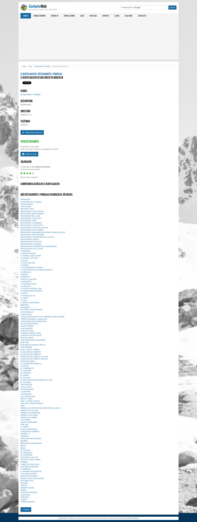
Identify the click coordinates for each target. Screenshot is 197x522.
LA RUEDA (25, 265)
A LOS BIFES (26, 420)
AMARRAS (25, 436)
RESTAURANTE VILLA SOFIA (32, 249)
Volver (25, 509)
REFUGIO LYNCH (27, 209)
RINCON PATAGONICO (29, 476)
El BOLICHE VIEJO (28, 361)
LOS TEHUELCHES (28, 396)
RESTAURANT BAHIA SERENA (32, 214)
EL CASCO (25, 366)
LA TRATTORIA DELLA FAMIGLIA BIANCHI (37, 270)
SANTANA (24, 483)
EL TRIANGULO (26, 453)
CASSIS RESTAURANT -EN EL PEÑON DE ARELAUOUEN (42, 317)
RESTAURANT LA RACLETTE (32, 225)
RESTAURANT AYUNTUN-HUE (32, 211)
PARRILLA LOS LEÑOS (29, 415)
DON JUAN (25, 342)
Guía (82, 15)
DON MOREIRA (26, 347)
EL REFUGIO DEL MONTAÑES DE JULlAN (36, 380)
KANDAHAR (25, 277)
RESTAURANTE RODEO (30, 239)
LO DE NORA (26, 392)
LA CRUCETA (26, 286)
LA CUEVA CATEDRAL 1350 (31, 289)
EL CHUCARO (26, 371)
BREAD (23, 446)
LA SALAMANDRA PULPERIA (32, 268)
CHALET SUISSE (27, 326)
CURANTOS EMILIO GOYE (31, 333)
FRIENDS (24, 462)
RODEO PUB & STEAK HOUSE (32, 478)
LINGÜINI (24, 274)
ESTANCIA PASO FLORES (30, 460)
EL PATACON (26, 378)
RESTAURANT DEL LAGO (30, 216)
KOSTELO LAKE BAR (29, 279)
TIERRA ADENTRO (28, 502)
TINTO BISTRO (26, 385)
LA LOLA (24, 300)
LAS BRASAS (26, 272)
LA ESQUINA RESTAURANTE (32, 291)
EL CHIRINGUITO (27, 368)
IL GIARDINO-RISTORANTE (31, 471)
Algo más (129, 15)
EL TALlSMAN (26, 382)
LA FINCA (24, 293)
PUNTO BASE (26, 207)
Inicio (25, 15)
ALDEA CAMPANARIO (29, 429)
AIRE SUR (24, 424)
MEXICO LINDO (26, 399)
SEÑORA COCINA (27, 488)
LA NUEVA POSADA (28, 253)
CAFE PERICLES (27, 312)
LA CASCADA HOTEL (29, 284)
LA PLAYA (24, 261)
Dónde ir (54, 15)
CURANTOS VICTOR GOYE (31, 335)
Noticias (93, 15)
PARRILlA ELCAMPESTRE (30, 413)
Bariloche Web (62, 518)
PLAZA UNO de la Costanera (31, 202)
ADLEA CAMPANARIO (29, 422)
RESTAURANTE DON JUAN (31, 242)
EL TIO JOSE (25, 450)
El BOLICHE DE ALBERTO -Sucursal (34, 357)
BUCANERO (25, 307)
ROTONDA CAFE (27, 481)
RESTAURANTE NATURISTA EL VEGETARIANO (39, 246)
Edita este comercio (32, 132)
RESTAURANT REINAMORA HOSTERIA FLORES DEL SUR (43, 232)
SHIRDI (23, 490)
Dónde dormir (40, 15)
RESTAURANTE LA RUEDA (31, 244)
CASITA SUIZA (26, 314)
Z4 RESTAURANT (27, 389)
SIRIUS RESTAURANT (29, 492)
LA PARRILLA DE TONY (29, 258)
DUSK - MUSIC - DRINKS (30, 350)
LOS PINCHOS (26, 394)
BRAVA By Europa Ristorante (31, 443)
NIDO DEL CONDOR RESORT (32, 403)
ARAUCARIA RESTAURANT (31, 439)
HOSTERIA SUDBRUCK (29, 467)
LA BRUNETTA (26, 282)
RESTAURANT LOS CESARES (32, 230)
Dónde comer (69, 15)
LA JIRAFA (24, 298)
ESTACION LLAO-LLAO (29, 457)
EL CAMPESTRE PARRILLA (31, 364)
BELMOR (24, 441)
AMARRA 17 (25, 434)
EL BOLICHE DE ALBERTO (31, 352)
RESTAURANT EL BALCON (31, 218)
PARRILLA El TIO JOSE (29, 411)
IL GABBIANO (26, 469)
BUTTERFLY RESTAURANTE (32, 310)
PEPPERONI (25, 200)
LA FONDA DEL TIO (28, 296)
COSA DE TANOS (27, 331)
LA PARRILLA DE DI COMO (31, 256)
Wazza (23, 448)
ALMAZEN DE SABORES (30, 432)
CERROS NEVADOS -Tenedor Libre (34, 319)
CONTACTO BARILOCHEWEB (128, 518)
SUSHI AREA (25, 495)
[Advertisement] (98, 39)
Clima (117, 15)
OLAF (23, 406)
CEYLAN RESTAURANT (30, 324)
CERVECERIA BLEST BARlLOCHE (34, 321)
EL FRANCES (26, 373)
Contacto (142, 15)
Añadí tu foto (29, 154)
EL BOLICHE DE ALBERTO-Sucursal (34, 359)
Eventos (105, 15)
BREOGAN (25, 305)
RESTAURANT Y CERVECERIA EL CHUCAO (37, 237)
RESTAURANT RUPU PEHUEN (32, 235)
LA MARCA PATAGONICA (30, 303)
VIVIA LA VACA (26, 387)
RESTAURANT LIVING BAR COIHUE (34, 228)
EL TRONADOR (26, 455)
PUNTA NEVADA (27, 204)
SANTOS (24, 485)
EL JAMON (25, 375)
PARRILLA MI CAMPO (29, 418)
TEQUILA (24, 500)
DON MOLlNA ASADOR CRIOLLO (33, 345)
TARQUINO (25, 497)
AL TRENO (25, 427)
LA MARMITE (26, 251)
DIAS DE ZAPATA (27, 338)
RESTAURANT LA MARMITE (31, 223)
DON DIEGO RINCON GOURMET (33, 340)
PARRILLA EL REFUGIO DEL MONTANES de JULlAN (40, 408)
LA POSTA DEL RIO (28, 263)
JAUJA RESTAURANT (29, 474)
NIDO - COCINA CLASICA (30, 401)
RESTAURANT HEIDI (28, 221)
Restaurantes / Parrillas (42, 66)
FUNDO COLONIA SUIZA (30, 464)
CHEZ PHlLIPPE (27, 328)
